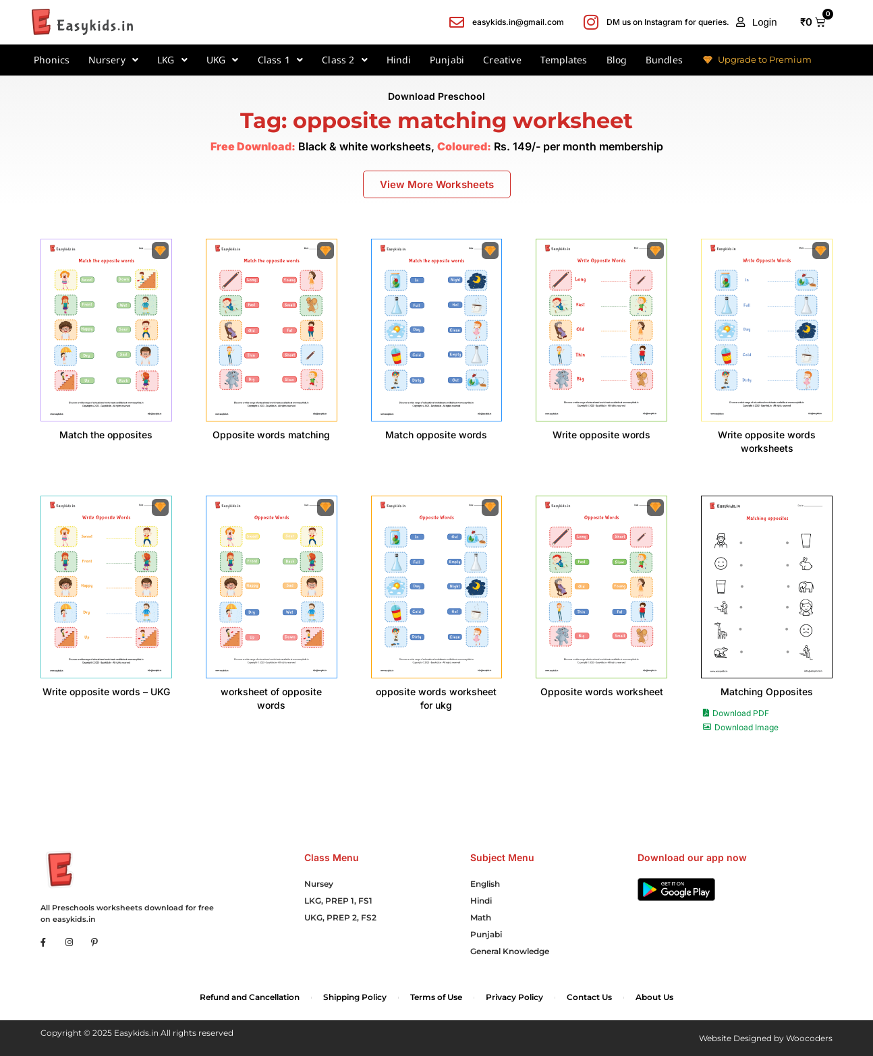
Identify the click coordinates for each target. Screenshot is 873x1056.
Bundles (664, 59)
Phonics (51, 59)
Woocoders (809, 1038)
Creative (502, 59)
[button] (756, 22)
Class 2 (345, 60)
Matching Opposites (767, 691)
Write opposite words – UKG (106, 691)
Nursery (113, 60)
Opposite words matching (271, 434)
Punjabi (447, 59)
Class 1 (281, 60)
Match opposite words (436, 434)
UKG (222, 60)
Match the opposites (105, 434)
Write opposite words (601, 434)
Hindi (399, 59)
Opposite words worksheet (601, 691)
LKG (172, 60)
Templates (564, 59)
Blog (617, 59)
